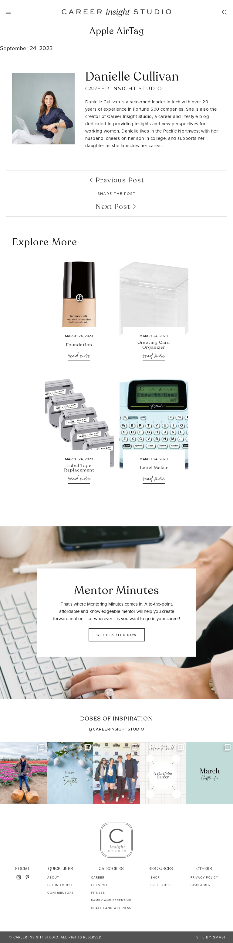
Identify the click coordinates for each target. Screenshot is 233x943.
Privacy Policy (204, 877)
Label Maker (154, 467)
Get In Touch (59, 885)
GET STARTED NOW (116, 635)
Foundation (79, 345)
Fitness (98, 892)
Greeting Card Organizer (153, 345)
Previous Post (116, 180)
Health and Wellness (111, 908)
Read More (79, 356)
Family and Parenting (111, 900)
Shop (155, 877)
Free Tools (161, 885)
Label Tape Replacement (79, 468)
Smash (220, 937)
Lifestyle (99, 885)
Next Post (116, 206)
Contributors (60, 892)
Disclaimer (201, 885)
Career (97, 877)
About (53, 877)
